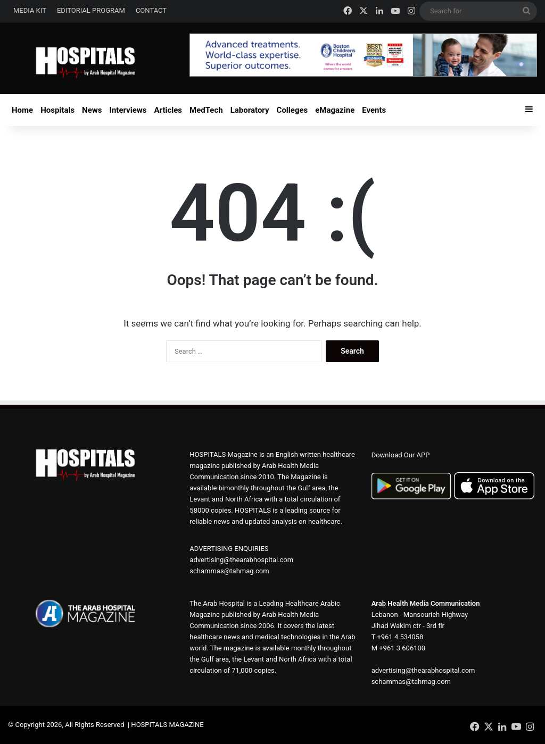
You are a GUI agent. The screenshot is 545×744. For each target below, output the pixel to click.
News (92, 110)
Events (374, 110)
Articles (168, 110)
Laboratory (249, 110)
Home (22, 110)
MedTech (206, 110)
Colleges (292, 110)
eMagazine (334, 110)
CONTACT (151, 10)
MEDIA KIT (29, 10)
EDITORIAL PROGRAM (91, 10)
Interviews (128, 110)
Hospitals (57, 110)
